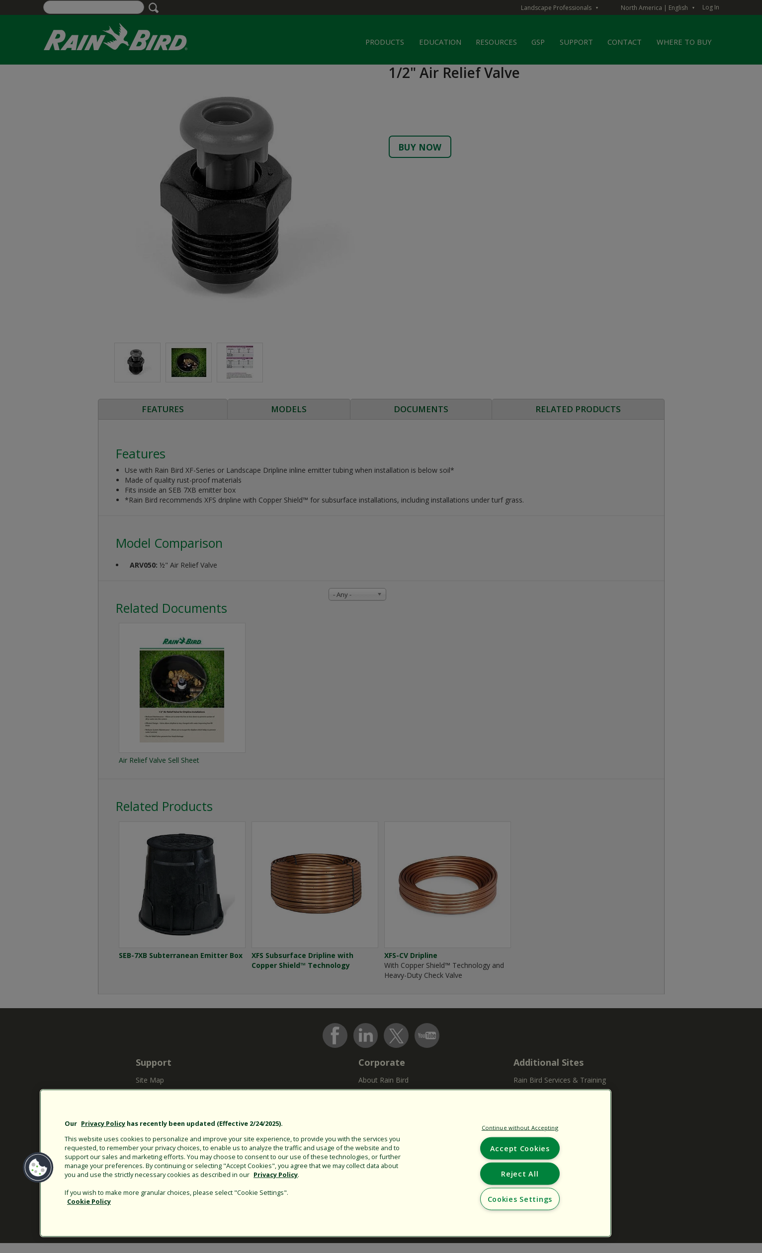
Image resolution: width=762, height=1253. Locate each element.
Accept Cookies (520, 1148)
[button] (38, 1167)
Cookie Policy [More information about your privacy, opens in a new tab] (89, 1201)
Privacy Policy (103, 1123)
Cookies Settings (520, 1199)
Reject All (519, 1173)
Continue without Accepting (520, 1127)
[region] (325, 1163)
